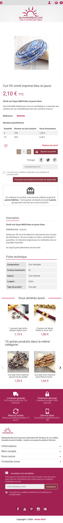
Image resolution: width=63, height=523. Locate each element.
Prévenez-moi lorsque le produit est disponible (35, 179)
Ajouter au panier (45, 151)
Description (12, 217)
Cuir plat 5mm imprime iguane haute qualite (18, 376)
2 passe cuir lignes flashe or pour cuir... (45, 329)
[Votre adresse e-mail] (24, 486)
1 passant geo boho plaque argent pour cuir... (18, 330)
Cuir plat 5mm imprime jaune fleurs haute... (45, 376)
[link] (41, 159)
